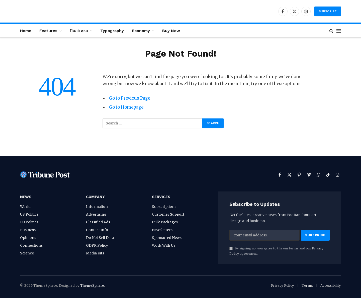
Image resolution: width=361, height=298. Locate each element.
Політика (79, 30)
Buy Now (171, 30)
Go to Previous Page (129, 98)
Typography (112, 30)
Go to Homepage (126, 107)
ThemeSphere (92, 285)
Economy (141, 30)
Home (25, 30)
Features (48, 30)
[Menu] (338, 30)
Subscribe (328, 11)
